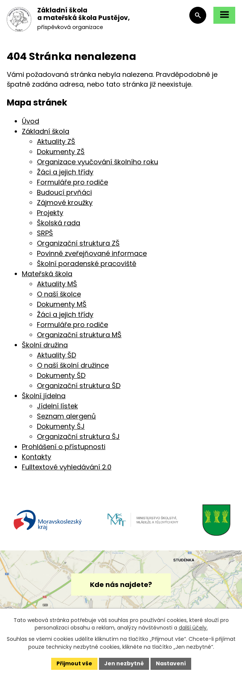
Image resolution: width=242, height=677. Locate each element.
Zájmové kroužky (65, 202)
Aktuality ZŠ (56, 141)
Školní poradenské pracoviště (86, 263)
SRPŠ (45, 233)
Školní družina (45, 345)
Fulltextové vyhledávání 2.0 (66, 467)
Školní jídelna (43, 395)
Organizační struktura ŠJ (78, 436)
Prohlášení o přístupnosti (63, 446)
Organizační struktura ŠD (78, 385)
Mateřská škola (47, 273)
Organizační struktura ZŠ (78, 243)
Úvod (30, 121)
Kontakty (36, 457)
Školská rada (58, 223)
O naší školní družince (73, 365)
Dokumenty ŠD (61, 375)
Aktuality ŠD (56, 355)
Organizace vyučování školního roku (97, 162)
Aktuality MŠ (57, 284)
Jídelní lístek (57, 406)
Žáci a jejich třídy (65, 172)
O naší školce (59, 294)
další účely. (193, 627)
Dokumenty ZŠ (61, 151)
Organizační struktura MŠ (79, 334)
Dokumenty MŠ (62, 304)
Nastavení (171, 663)
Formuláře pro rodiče (72, 182)
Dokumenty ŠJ (61, 426)
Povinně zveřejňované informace (92, 253)
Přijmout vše (74, 663)
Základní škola (45, 131)
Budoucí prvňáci (64, 192)
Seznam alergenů (66, 416)
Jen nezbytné (124, 663)
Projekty (50, 212)
